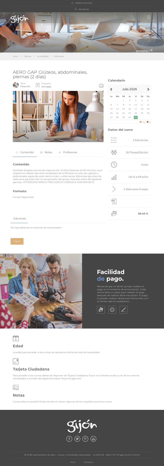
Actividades (43, 56)
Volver (17, 241)
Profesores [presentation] (68, 152)
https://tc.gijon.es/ (71, 378)
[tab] (25, 152)
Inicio (15, 56)
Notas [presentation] (46, 152)
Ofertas (27, 56)
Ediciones (59, 56)
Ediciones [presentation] (20, 218)
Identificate (83, 9)
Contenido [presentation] (25, 152)
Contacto (88, 462)
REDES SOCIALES (84, 3)
